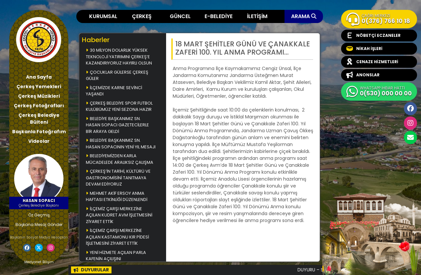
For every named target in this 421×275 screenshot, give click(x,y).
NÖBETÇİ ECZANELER (373, 35)
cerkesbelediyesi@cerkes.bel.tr (410, 137)
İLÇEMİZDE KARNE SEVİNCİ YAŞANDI (114, 91)
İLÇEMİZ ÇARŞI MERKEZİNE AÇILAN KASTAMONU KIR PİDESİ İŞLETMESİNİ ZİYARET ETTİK (117, 236)
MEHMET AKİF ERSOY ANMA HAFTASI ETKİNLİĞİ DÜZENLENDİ (116, 196)
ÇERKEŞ (142, 16)
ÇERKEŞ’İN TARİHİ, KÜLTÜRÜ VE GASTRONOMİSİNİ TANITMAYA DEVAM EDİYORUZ (118, 177)
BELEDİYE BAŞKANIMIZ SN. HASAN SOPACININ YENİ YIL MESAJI (121, 143)
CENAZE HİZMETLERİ (372, 62)
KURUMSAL (103, 16)
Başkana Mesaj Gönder (38, 224)
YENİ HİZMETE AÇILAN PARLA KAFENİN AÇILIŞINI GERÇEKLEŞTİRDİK (116, 258)
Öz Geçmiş (39, 215)
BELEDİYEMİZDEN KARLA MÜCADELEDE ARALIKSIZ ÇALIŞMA (119, 159)
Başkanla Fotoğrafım (39, 131)
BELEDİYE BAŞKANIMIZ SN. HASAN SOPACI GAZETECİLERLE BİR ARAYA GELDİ (117, 125)
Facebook (410, 108)
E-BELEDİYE (219, 16)
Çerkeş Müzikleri (39, 96)
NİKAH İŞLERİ (364, 48)
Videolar (39, 141)
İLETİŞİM (257, 16)
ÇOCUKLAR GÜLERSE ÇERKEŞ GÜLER (117, 75)
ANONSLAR (363, 75)
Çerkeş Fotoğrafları (39, 105)
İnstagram (410, 123)
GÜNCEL (180, 16)
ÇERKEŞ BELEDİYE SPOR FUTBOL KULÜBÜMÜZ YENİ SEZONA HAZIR (119, 106)
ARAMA (303, 16)
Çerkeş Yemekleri (38, 86)
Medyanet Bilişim (39, 262)
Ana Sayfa (39, 77)
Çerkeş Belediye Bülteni (39, 118)
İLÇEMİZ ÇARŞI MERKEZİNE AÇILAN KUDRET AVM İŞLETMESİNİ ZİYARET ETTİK (119, 215)
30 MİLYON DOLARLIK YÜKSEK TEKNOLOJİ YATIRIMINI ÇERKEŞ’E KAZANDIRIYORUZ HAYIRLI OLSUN (119, 56)
